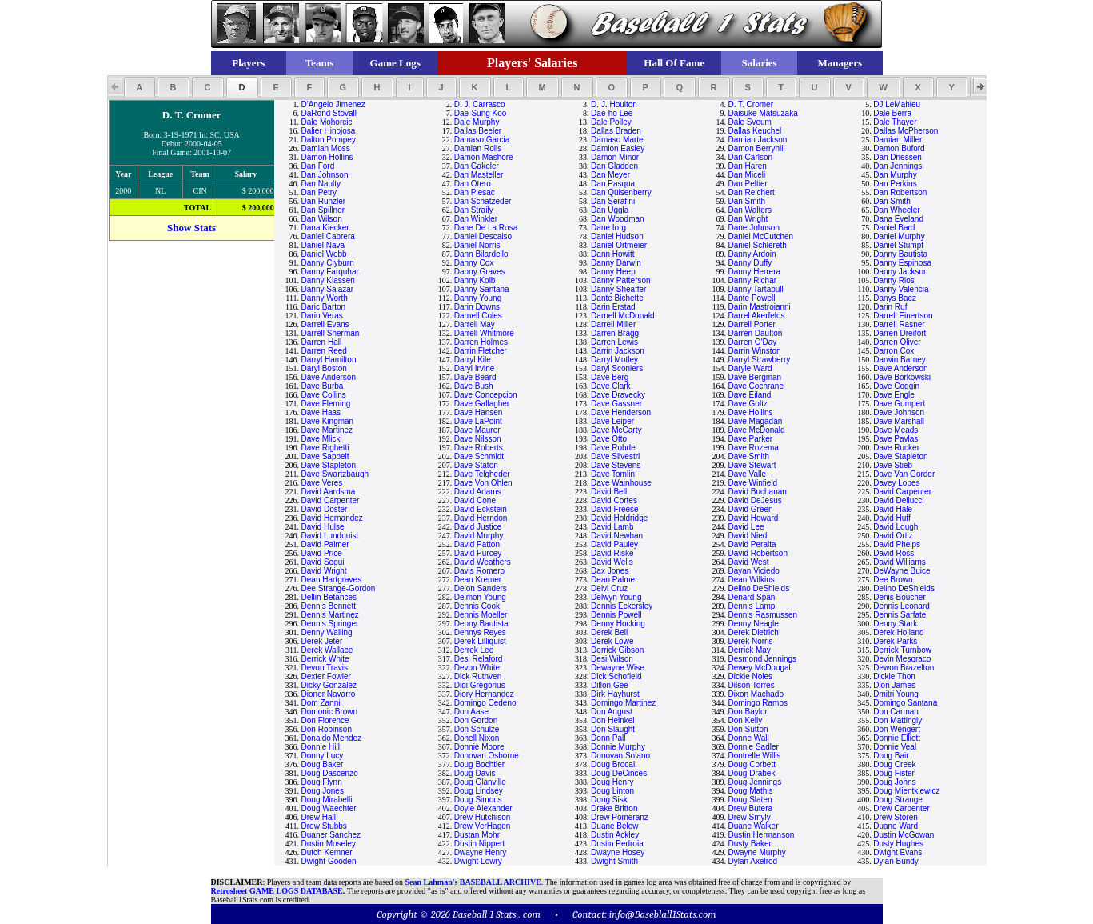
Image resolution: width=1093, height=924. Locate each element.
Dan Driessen (897, 157)
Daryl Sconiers (617, 368)
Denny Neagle (753, 623)
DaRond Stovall (329, 113)
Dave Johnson (898, 412)
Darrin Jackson (617, 350)
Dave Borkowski (902, 377)
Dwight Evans (897, 852)
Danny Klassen (328, 280)
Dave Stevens (615, 465)
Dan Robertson (900, 192)
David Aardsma (328, 491)
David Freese (614, 509)
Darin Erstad (613, 306)
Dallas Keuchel (754, 130)
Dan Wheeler (896, 210)
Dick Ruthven (477, 676)
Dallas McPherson (905, 130)
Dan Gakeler (476, 166)
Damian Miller (897, 139)
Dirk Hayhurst (615, 694)
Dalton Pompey (328, 139)
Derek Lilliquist (480, 641)
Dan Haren (747, 166)
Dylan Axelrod (752, 861)
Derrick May (749, 650)
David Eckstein (480, 509)
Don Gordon (475, 720)
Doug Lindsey (478, 790)
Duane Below (614, 826)
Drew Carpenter (901, 808)
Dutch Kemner (327, 852)
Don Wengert (896, 729)
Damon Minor (615, 157)
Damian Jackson (757, 139)
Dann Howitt (612, 254)
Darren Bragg (615, 333)
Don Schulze (477, 729)
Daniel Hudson (617, 236)
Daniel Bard (894, 227)
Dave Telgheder (482, 474)
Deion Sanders (480, 588)
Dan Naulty (321, 183)
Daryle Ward (750, 368)
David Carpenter (902, 491)
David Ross (893, 553)
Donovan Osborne (486, 755)
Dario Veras (322, 315)
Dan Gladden (614, 166)
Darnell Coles (478, 315)
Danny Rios (894, 280)
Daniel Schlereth (757, 245)
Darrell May (474, 324)
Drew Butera (750, 808)
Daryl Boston (324, 368)
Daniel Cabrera (328, 236)
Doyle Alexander (483, 808)
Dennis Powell (616, 614)
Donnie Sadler (753, 746)
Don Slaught (613, 729)
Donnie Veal (894, 746)
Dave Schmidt (479, 456)
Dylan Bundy (896, 861)
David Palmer (325, 544)
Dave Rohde (613, 447)
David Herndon (481, 518)
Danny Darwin (616, 262)
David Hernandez (332, 518)
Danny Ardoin (752, 254)
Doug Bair (890, 755)
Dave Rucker (896, 447)
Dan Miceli (746, 174)
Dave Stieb (892, 465)
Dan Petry (319, 192)
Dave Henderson (621, 412)
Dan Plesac (474, 192)
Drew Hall (318, 817)
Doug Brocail (613, 764)
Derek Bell (609, 632)
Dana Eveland (898, 218)
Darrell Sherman (330, 333)
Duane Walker (753, 826)
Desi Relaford (478, 658)
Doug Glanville (480, 782)
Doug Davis (475, 773)
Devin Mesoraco (902, 658)
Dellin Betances (329, 597)
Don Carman (896, 711)
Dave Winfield (752, 482)
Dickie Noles (750, 676)
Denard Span (751, 597)
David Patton (477, 544)
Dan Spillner (323, 210)
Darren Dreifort (899, 333)
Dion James (894, 685)
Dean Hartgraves (331, 579)
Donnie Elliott (896, 738)
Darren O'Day (752, 342)
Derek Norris (750, 641)
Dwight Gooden (329, 861)
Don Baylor (747, 711)
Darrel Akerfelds (756, 315)
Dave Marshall (898, 421)
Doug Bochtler (479, 764)
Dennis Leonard (901, 606)
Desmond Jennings (762, 658)
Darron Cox (893, 350)
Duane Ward (895, 826)
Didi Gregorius (479, 685)
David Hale (892, 509)
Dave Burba (322, 386)
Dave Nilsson (477, 438)
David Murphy (479, 535)
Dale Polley (611, 122)
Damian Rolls (477, 148)
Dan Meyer (610, 174)
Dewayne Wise (617, 667)
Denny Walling (327, 632)
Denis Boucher (899, 597)
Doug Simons (478, 799)
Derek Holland (898, 632)
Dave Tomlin (613, 474)
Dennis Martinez (330, 614)
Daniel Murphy (898, 236)
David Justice (477, 526)
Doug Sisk (609, 799)
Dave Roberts (478, 447)
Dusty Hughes (898, 843)
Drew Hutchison (482, 817)
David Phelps (896, 544)
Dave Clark (610, 386)
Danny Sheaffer (618, 289)
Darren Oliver (896, 342)
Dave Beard (475, 377)
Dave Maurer (477, 430)
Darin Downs (477, 306)
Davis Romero (479, 570)
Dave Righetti (325, 447)
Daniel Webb (324, 254)
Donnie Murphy (618, 746)
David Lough (895, 526)
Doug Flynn (321, 782)
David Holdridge (619, 518)
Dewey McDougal (759, 667)
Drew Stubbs (324, 826)
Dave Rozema (753, 447)
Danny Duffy (750, 262)
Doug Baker (322, 764)
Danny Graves (479, 271)
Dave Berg (609, 377)
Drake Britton (614, 808)
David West (748, 562)
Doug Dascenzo (329, 773)
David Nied (747, 535)
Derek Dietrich (753, 632)
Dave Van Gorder (904, 474)
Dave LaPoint (478, 421)
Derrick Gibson (617, 650)
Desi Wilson (612, 658)
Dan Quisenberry (621, 192)
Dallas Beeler (477, 130)
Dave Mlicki (321, 438)
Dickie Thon (894, 676)
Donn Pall (608, 738)
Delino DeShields (758, 588)
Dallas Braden (616, 130)
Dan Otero (472, 183)
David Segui (323, 562)
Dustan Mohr (477, 834)
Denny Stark (895, 623)
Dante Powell (751, 298)
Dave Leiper (612, 421)
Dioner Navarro (328, 694)
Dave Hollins (750, 412)
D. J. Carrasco (479, 104)
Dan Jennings (897, 166)
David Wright (324, 570)
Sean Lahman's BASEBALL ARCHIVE (473, 882)
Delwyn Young (616, 597)
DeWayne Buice (901, 570)
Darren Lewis (614, 342)
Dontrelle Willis (754, 755)
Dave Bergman (754, 377)
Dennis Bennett (328, 606)
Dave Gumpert (899, 403)
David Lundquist (330, 535)
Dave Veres (322, 482)
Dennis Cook (477, 606)
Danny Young (478, 298)
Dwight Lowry (478, 861)
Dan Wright (748, 218)
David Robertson (757, 553)
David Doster (324, 509)
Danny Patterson (621, 280)
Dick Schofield (616, 676)
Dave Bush (473, 386)
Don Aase (471, 711)
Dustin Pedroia (617, 843)
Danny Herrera (754, 271)
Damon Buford (898, 148)
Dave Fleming (326, 403)
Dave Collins (323, 394)
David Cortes (614, 500)
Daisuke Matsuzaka (762, 113)
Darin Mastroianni (759, 306)
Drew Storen (895, 817)
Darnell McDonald (622, 315)
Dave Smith (748, 456)
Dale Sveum (749, 122)
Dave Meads (895, 430)
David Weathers (482, 562)
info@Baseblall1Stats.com (662, 914)
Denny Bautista (481, 623)
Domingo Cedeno (485, 702)
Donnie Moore (479, 746)
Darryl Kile (472, 359)
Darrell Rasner (898, 324)
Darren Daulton (755, 333)
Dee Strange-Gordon (338, 588)
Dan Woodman (617, 218)
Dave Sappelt (325, 456)
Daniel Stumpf (898, 245)
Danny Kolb (475, 280)
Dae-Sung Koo (480, 113)
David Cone (475, 500)
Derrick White (325, 658)
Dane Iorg (608, 227)
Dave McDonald (756, 430)
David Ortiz (892, 535)
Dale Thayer (894, 122)
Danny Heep (613, 271)
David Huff (892, 518)
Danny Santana (481, 289)
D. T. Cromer (750, 104)
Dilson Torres (751, 685)
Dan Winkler (475, 218)
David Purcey (477, 553)
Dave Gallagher (481, 403)
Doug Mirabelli (327, 799)
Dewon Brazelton (903, 667)
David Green (750, 509)
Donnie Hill (320, 746)
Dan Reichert (751, 192)
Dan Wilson (321, 218)
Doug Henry (612, 782)
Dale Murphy (477, 122)
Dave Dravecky (618, 394)
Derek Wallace (327, 650)
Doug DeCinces (619, 773)
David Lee (746, 526)
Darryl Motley (614, 359)
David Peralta (752, 544)
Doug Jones (322, 790)
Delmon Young (480, 597)
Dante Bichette (617, 298)
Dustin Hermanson (761, 834)
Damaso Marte (617, 139)
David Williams (899, 562)
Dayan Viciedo (753, 570)
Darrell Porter (751, 324)
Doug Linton (612, 790)
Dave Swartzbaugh (335, 474)
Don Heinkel (612, 720)
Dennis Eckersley (621, 606)
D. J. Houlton (614, 104)
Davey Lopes (896, 482)
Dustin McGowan (903, 834)
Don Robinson (326, 729)
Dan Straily (473, 210)
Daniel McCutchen (760, 236)
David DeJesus (754, 500)
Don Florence (325, 720)
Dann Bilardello (481, 254)
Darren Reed (324, 350)
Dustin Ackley (615, 834)
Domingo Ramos (757, 702)
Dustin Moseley (328, 843)
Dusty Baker (749, 843)
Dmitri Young (896, 694)
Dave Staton (476, 465)
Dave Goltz (747, 403)
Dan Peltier (747, 183)
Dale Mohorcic (327, 122)
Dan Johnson (325, 174)
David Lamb (612, 526)
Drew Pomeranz (619, 817)
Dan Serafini (613, 201)
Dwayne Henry (480, 852)
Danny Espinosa (902, 262)
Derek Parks (895, 641)
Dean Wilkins (751, 579)
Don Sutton (748, 729)
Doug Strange (898, 799)
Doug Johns (894, 782)
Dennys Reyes (480, 632)
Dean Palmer (614, 579)
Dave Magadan (755, 421)
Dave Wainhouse (621, 482)
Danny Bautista (900, 254)
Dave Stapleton (900, 456)
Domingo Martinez (623, 702)
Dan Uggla (609, 210)
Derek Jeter (322, 641)
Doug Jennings (754, 782)
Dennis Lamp (751, 606)
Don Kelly (745, 720)
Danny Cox (473, 262)
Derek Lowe (612, 641)
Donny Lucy (322, 755)
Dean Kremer (477, 579)
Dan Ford (318, 166)
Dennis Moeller (481, 614)
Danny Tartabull (755, 289)
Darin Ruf (890, 306)
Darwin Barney (899, 359)
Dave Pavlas (895, 438)
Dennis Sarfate (899, 614)
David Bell (609, 491)
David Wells (612, 562)
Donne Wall (748, 738)
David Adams (477, 491)
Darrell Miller (613, 324)
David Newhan (617, 535)
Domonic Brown (329, 711)
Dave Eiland (749, 394)
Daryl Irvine (474, 368)
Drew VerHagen (482, 826)
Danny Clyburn (327, 262)
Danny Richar (752, 280)
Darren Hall (321, 342)
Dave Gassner (616, 403)
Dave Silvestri (615, 456)
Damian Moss (325, 148)
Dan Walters (750, 210)
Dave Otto (609, 438)
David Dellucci (898, 500)
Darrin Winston (754, 350)
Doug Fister (894, 773)
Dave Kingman (327, 421)
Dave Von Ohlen (483, 482)
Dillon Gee (609, 685)
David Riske (612, 553)
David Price (321, 553)
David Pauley (614, 544)
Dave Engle (894, 394)
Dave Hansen (478, 412)
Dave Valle (747, 474)
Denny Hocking (618, 623)
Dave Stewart (752, 465)
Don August (611, 711)
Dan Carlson (750, 157)
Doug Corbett (751, 764)
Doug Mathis (750, 790)
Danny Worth (324, 298)
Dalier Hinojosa (328, 130)
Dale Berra (892, 113)
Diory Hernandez (484, 694)
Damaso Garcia (481, 139)
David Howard (753, 518)
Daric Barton (323, 306)
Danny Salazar (327, 289)
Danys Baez (894, 298)
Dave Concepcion (485, 394)
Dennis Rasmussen (762, 614)
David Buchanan (757, 491)
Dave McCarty (616, 430)
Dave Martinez (327, 430)
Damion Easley (617, 148)
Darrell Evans (325, 324)
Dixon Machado (755, 694)
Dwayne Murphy (756, 852)
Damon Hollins (327, 157)
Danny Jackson (900, 271)
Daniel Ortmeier (619, 245)
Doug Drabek (751, 773)
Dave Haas (321, 412)
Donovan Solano (620, 755)
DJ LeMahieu (896, 104)
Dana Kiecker (325, 227)
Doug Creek (894, 764)
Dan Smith (746, 201)
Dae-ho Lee (611, 113)
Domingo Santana (905, 702)
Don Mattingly (897, 720)
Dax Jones (609, 570)
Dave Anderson (900, 368)
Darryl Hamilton (329, 359)
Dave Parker (750, 438)
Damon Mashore (483, 157)
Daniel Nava (323, 245)
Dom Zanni (321, 702)
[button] (139, 87)
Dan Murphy (894, 174)
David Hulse (323, 526)
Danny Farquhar (330, 271)
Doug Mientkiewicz (906, 790)
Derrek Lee (473, 650)
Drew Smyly (749, 817)
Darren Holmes (481, 342)
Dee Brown (892, 579)
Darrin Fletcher (480, 350)
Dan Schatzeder (483, 201)
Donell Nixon (477, 738)
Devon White (477, 667)
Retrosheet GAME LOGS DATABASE (277, 890)
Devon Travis (324, 667)
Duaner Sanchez (331, 834)
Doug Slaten (750, 799)
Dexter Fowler (326, 676)
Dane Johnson (754, 227)
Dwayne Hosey (617, 852)
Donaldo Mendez (331, 738)
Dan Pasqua (613, 183)
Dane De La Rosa (486, 227)
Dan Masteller (479, 174)
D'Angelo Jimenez (333, 104)
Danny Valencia (900, 289)
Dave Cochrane (755, 386)
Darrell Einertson (902, 315)
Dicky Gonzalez (329, 685)
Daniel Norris (477, 245)
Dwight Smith (614, 861)
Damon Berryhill (756, 148)
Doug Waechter (329, 808)
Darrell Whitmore (484, 333)
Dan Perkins (894, 183)
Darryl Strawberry (759, 359)
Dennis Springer (330, 623)
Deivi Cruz (609, 588)
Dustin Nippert (479, 843)
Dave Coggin (896, 386)
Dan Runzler (323, 201)
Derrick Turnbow (902, 650)
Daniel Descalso (483, 236)
